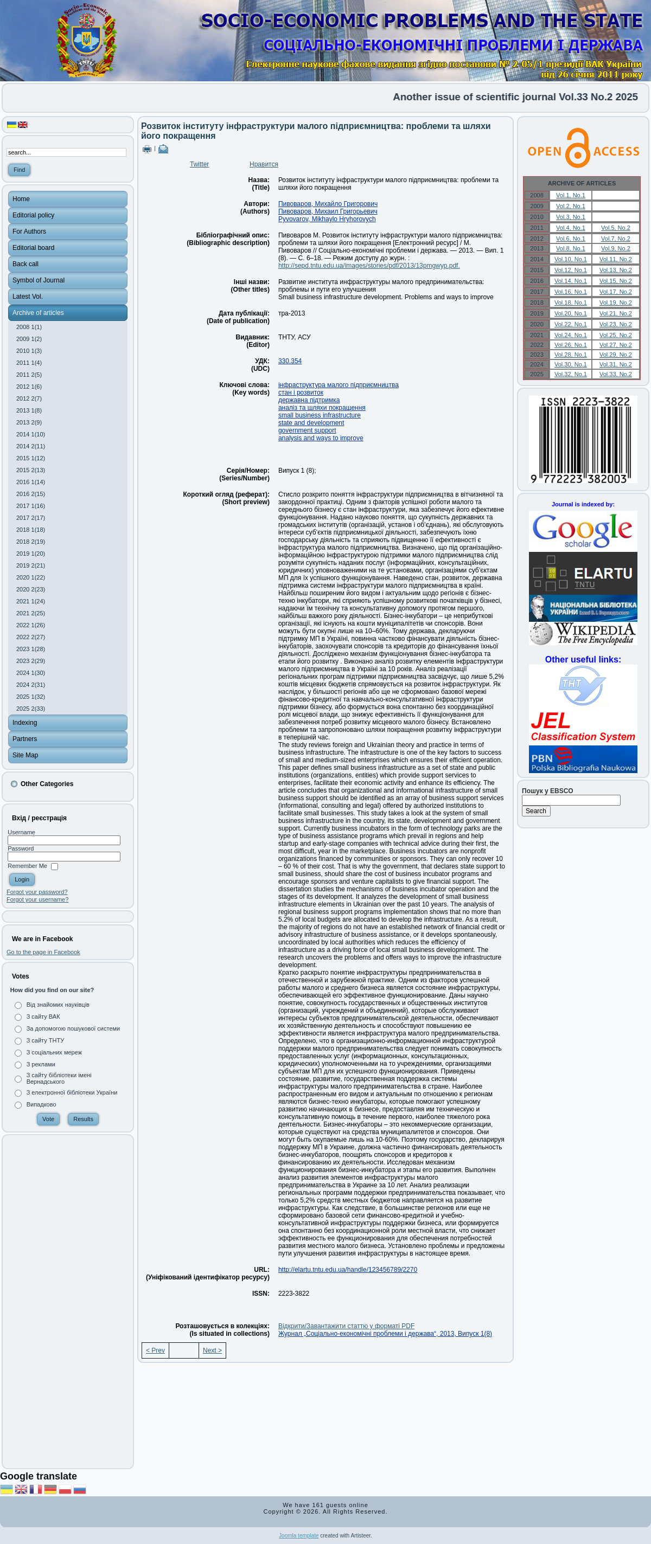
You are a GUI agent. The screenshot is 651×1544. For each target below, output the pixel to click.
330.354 (290, 361)
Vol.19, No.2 (615, 302)
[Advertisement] (68, 1301)
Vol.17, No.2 (615, 291)
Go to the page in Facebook (43, 952)
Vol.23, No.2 (615, 324)
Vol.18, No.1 (570, 302)
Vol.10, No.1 (570, 259)
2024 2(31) (30, 684)
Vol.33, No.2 (615, 374)
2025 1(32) (30, 696)
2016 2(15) (30, 494)
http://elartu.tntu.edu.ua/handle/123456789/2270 (347, 1269)
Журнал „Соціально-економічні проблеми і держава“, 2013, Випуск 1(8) (385, 1333)
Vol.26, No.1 (570, 345)
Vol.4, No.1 (570, 227)
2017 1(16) (30, 506)
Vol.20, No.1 (570, 313)
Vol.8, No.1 (570, 248)
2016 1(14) (30, 482)
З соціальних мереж (54, 1052)
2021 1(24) (30, 601)
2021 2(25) (30, 613)
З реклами (41, 1064)
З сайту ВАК (43, 1016)
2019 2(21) (30, 565)
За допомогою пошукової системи (73, 1028)
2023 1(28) (30, 649)
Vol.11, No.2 (615, 259)
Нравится (264, 164)
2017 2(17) (30, 517)
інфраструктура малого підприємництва (338, 385)
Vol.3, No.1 (570, 217)
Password (21, 848)
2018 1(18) (30, 529)
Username (21, 832)
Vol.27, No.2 (615, 345)
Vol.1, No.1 (570, 195)
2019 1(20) (30, 553)
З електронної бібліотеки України (72, 1092)
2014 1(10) (30, 434)
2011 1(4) (29, 362)
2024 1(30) (30, 673)
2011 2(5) (29, 374)
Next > (212, 1350)
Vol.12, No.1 (570, 270)
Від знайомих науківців (58, 1004)
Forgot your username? (37, 899)
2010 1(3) (29, 351)
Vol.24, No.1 (570, 335)
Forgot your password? (37, 892)
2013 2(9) (29, 422)
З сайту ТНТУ (46, 1040)
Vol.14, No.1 (570, 281)
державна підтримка (309, 400)
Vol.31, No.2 (615, 364)
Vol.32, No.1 (570, 374)
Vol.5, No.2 (615, 227)
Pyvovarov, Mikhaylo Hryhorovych (327, 219)
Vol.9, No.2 (615, 248)
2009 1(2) (29, 339)
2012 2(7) (29, 398)
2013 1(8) (29, 410)
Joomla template (298, 1536)
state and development (311, 423)
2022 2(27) (30, 637)
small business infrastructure (319, 415)
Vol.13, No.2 (615, 270)
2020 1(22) (30, 577)
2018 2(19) (30, 541)
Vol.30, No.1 (570, 364)
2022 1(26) (30, 625)
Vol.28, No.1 (570, 354)
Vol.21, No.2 (615, 313)
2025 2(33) (30, 708)
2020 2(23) (30, 589)
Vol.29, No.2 (615, 354)
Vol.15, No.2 (615, 281)
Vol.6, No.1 (570, 238)
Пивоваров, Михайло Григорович (328, 204)
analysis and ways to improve (320, 438)
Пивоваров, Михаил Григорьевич (328, 211)
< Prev (155, 1350)
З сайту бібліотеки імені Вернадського (59, 1078)
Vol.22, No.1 (570, 324)
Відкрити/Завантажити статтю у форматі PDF (346, 1326)
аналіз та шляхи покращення (322, 407)
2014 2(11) (30, 446)
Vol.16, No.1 (570, 291)
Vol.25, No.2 (615, 335)
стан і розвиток (300, 392)
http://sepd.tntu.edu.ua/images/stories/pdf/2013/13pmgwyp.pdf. (369, 265)
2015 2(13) (30, 470)
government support (307, 430)
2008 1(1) (29, 327)
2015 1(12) (30, 458)
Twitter (199, 164)
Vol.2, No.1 (570, 206)
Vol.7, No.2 (615, 238)
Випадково (41, 1104)
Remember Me (27, 866)
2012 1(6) (29, 386)
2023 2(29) (30, 661)
